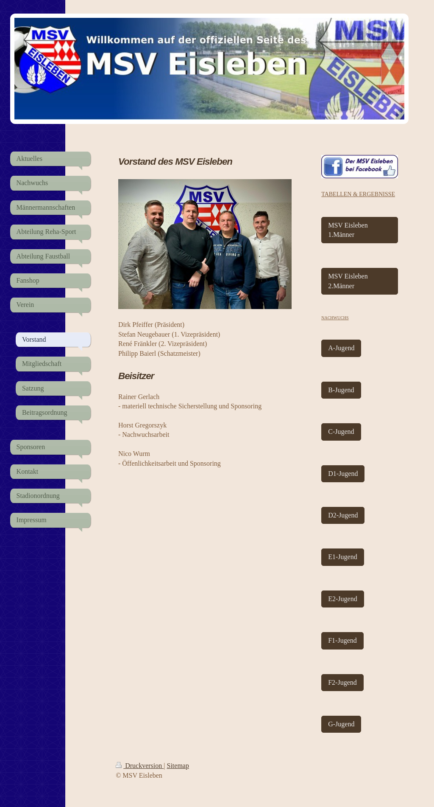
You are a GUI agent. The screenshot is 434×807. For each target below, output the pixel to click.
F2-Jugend (342, 682)
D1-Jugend (343, 473)
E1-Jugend (342, 556)
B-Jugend (341, 390)
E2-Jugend (342, 598)
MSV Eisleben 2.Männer (347, 281)
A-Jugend (341, 347)
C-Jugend (341, 431)
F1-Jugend (342, 640)
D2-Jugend (343, 515)
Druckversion (140, 765)
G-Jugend (341, 724)
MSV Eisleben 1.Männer (347, 230)
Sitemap (178, 765)
